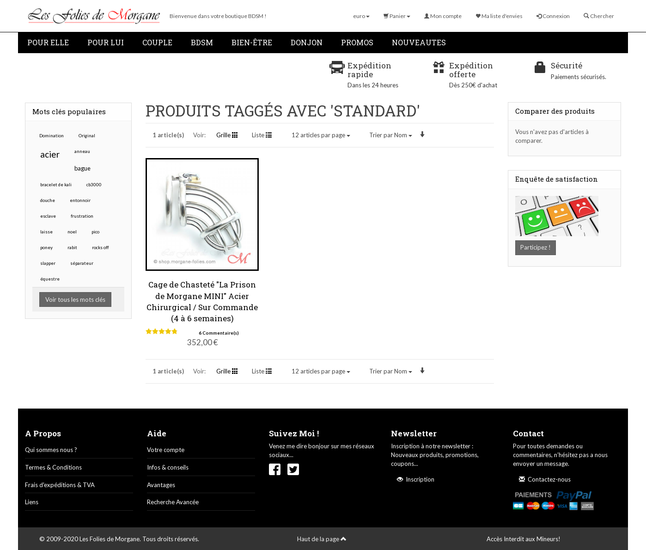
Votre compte (165, 449)
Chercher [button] (599, 15)
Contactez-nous (545, 479)
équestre (50, 278)
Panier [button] (397, 15)
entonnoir (80, 200)
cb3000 (94, 184)
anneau (82, 151)
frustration (82, 216)
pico (95, 231)
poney (46, 247)
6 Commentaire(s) (219, 333)
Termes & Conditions (53, 467)
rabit (72, 247)
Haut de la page (322, 539)
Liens (31, 502)
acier (50, 154)
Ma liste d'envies (499, 15)
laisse (46, 231)
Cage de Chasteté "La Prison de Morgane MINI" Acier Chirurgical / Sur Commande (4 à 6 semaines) (202, 301)
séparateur (81, 263)
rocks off (100, 247)
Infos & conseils (168, 467)
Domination (51, 135)
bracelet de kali (56, 184)
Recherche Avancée (173, 502)
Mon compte (443, 15)
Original (87, 135)
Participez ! (535, 247)
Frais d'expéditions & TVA (60, 485)
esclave (48, 216)
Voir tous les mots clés (75, 299)
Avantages (161, 485)
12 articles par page (321, 135)
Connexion (553, 15)
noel (72, 231)
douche (47, 200)
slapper (47, 263)
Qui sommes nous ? (51, 449)
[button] (361, 16)
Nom (390, 135)
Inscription (415, 479)
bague (82, 168)
